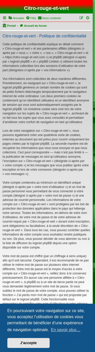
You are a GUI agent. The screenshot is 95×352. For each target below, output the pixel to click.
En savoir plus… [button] (66, 330)
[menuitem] (16, 18)
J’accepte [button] (28, 343)
